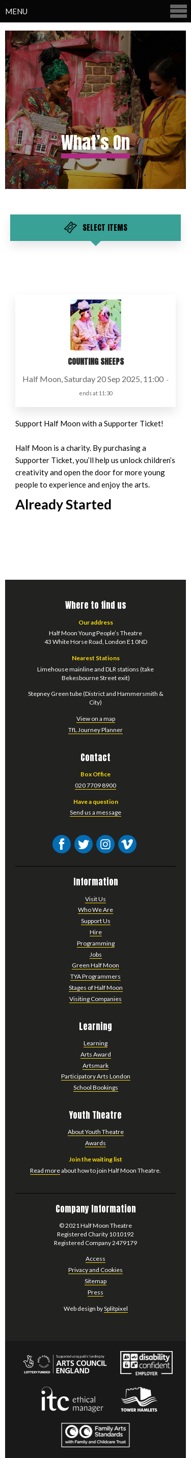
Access (95, 1258)
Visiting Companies (95, 999)
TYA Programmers (95, 976)
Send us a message (95, 812)
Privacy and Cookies (95, 1270)
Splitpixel (116, 1308)
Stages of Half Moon (96, 987)
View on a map (95, 718)
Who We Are (95, 909)
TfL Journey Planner (95, 730)
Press (95, 1292)
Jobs (96, 954)
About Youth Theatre (96, 1132)
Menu (96, 11)
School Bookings (95, 1087)
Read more (45, 1170)
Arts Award (95, 1054)
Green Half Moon (95, 965)
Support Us (96, 921)
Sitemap (95, 1281)
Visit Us (95, 899)
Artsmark (95, 1065)
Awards (95, 1143)
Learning (95, 1043)
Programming (96, 943)
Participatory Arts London (95, 1076)
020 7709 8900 (95, 785)
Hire (96, 932)
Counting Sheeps (96, 361)
